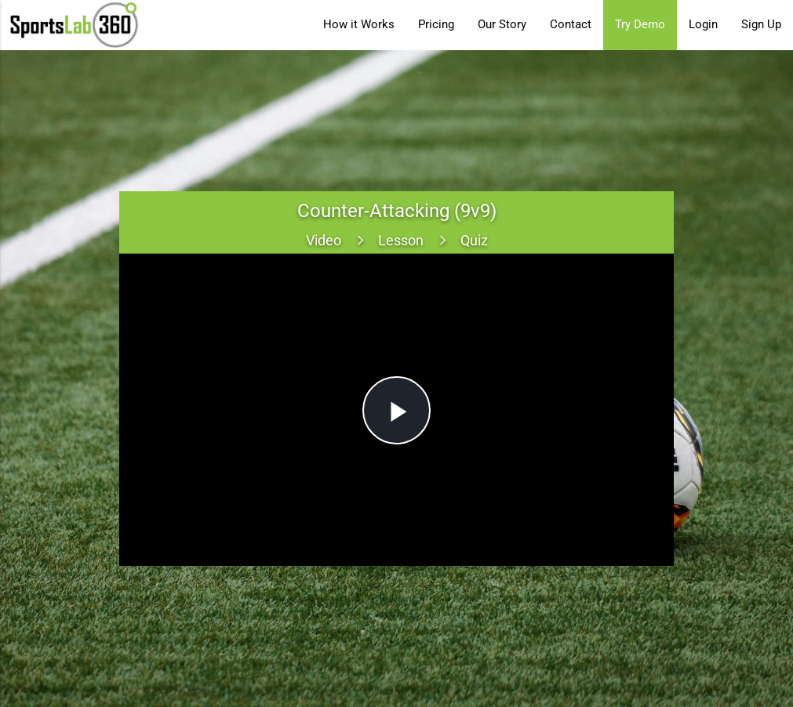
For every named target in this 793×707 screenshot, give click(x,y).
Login (703, 24)
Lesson (401, 240)
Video (323, 240)
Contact (570, 24)
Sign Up (761, 24)
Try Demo (640, 24)
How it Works (359, 24)
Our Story (502, 24)
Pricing (436, 24)
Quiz (474, 240)
